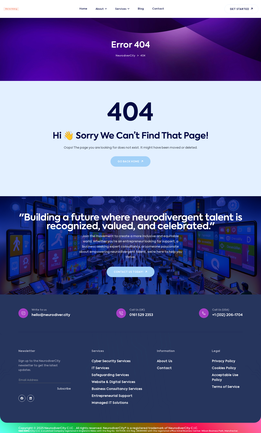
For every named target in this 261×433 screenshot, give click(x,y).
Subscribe (64, 389)
